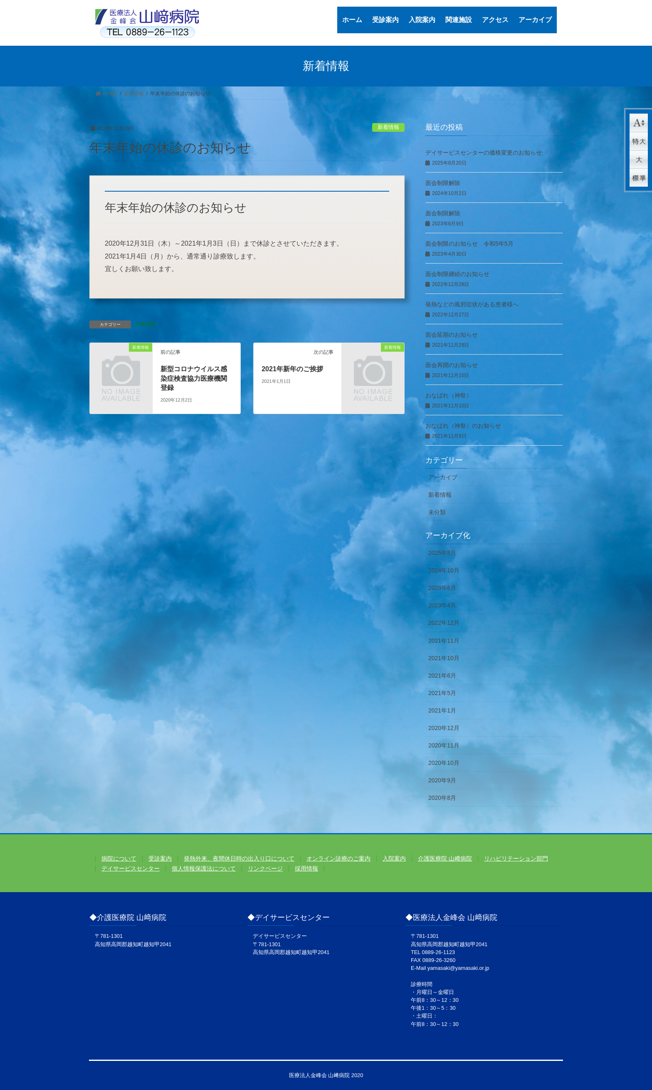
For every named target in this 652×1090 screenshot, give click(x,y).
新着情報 (388, 127)
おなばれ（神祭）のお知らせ (463, 425)
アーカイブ (442, 477)
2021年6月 (442, 675)
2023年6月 (442, 587)
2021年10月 (443, 658)
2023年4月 (442, 605)
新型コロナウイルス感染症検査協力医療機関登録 (194, 378)
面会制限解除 (442, 183)
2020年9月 (442, 780)
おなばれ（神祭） (448, 395)
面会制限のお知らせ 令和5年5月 (469, 243)
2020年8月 (442, 797)
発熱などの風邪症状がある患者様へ (472, 304)
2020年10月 (443, 763)
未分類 (437, 512)
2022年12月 (443, 622)
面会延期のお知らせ (451, 334)
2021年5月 (442, 693)
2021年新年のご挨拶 (292, 368)
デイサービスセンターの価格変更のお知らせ (483, 152)
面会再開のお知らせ (451, 365)
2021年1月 (442, 710)
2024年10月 (443, 570)
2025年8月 (442, 553)
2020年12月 (443, 728)
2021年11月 (443, 640)
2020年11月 (443, 745)
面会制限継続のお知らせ (457, 274)
